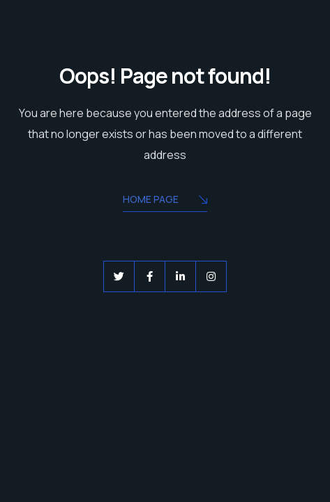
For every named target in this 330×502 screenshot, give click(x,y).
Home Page (165, 200)
